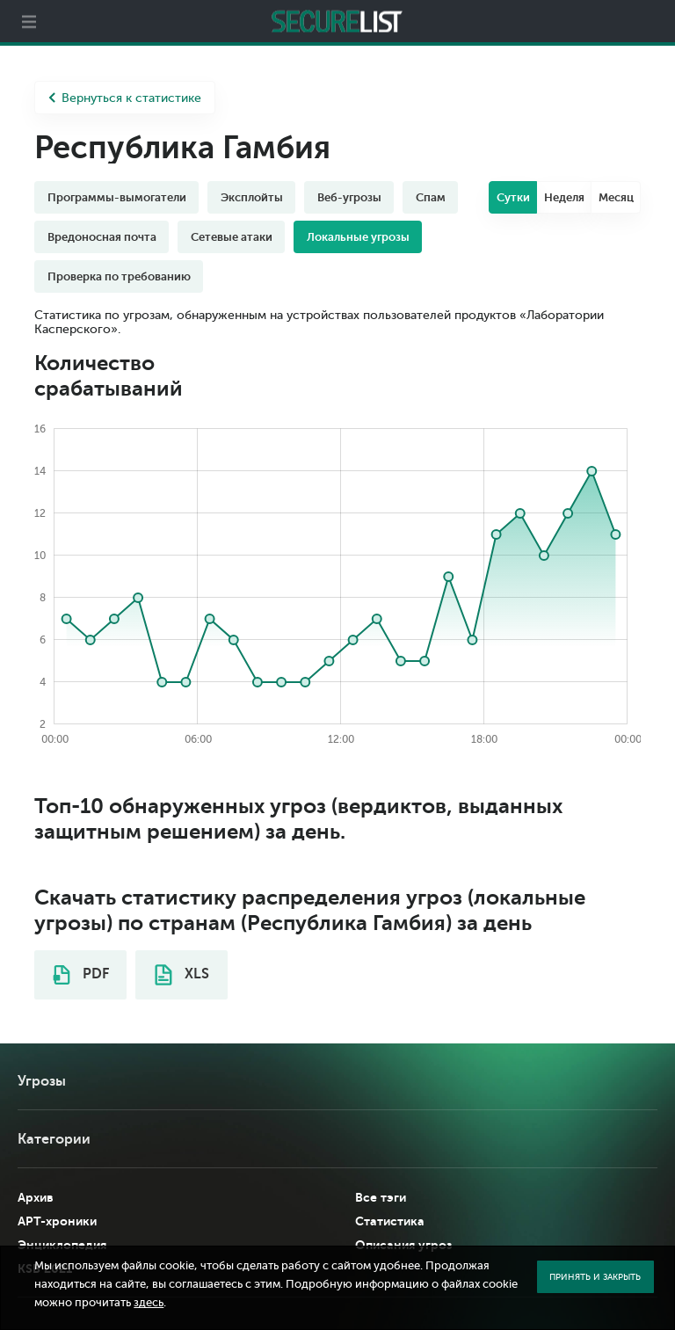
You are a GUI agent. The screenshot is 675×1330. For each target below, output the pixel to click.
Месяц (616, 197)
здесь (148, 1303)
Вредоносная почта (101, 236)
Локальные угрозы (358, 236)
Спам (431, 197)
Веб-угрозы (349, 197)
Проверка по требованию (119, 276)
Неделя (564, 197)
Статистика (390, 1221)
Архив (36, 1197)
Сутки (513, 197)
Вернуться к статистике (124, 98)
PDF (81, 974)
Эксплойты (252, 197)
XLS (182, 974)
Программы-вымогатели (116, 197)
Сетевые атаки (231, 236)
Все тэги (380, 1197)
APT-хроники (57, 1221)
